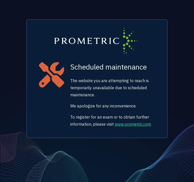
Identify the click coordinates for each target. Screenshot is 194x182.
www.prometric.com (133, 124)
